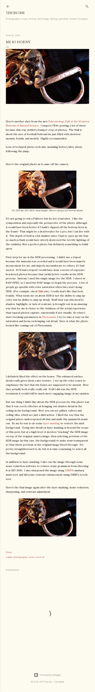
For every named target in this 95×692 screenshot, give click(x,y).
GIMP (68, 470)
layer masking (51, 423)
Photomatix (49, 317)
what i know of (36, 557)
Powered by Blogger (47, 675)
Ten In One (15, 13)
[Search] (87, 5)
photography (20, 557)
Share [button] (9, 552)
